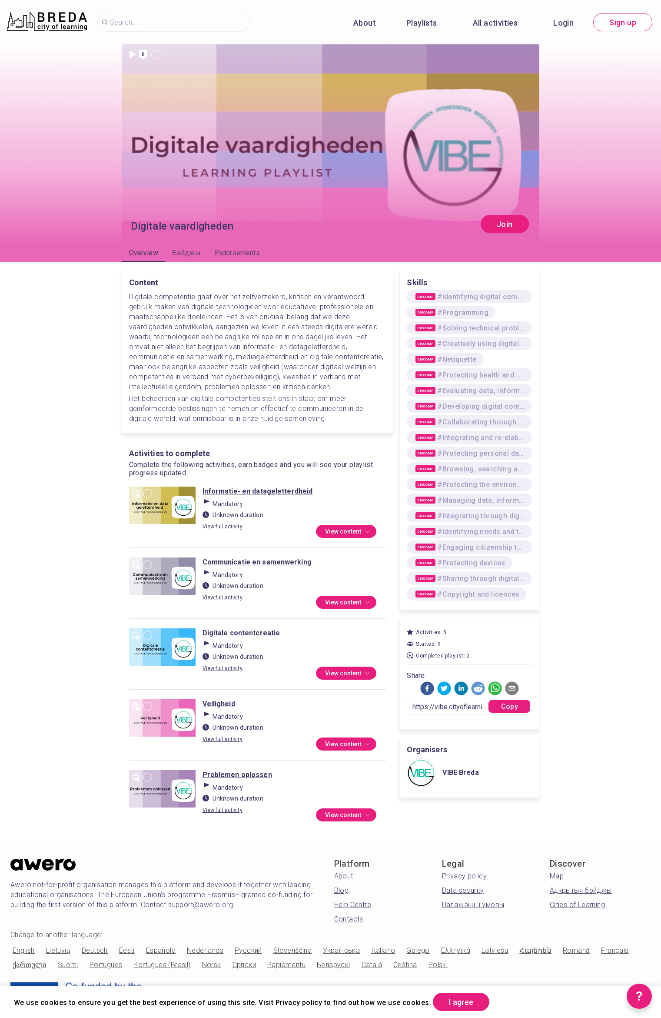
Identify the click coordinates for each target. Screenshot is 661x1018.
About (364, 22)
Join (505, 224)
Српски (244, 965)
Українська (341, 950)
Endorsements (237, 253)
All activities (495, 22)
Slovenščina (292, 950)
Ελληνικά (455, 950)
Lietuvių (58, 950)
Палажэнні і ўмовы (473, 905)
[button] (427, 688)
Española (161, 950)
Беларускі (333, 965)
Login (563, 22)
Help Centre (352, 905)
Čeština (405, 965)
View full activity (222, 527)
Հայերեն (535, 950)
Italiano (383, 950)
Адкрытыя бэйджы (581, 890)
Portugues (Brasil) (161, 965)
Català (372, 965)
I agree (461, 1002)
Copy (509, 706)
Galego (417, 950)
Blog (341, 890)
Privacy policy (464, 876)
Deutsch (95, 950)
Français (614, 950)
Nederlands (205, 950)
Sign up (622, 22)
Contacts (348, 919)
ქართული (30, 965)
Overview (143, 253)
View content (348, 532)
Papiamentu (286, 965)
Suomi (68, 965)
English (24, 950)
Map (557, 876)
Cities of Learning (577, 905)
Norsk (211, 965)
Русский (248, 950)
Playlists (421, 22)
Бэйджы (186, 253)
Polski (438, 965)
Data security (463, 890)
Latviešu (495, 950)
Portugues (106, 965)
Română (576, 950)
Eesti (127, 950)
